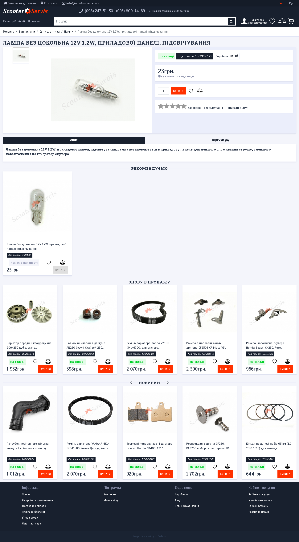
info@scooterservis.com (82, 3)
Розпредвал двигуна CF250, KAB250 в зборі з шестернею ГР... (208, 446)
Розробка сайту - (149, 536)
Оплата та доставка (21, 3)
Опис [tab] (74, 140)
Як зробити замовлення (37, 500)
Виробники (182, 494)
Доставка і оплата (34, 506)
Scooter (25, 11)
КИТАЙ (234, 56)
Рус (291, 3)
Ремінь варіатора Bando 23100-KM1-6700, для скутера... (148, 345)
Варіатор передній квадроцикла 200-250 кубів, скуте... (29, 345)
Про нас (27, 494)
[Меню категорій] (10, 21)
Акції (21, 21)
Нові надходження (187, 506)
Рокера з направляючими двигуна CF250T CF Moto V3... (206, 345)
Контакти (50, 3)
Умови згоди (30, 517)
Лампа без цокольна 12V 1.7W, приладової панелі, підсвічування (36, 246)
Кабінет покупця (259, 494)
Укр (282, 3)
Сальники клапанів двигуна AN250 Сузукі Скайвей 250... (86, 345)
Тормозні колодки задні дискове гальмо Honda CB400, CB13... (149, 446)
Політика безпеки (33, 512)
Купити (178, 91)
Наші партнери (31, 523)
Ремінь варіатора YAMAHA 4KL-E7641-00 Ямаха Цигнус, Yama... (88, 446)
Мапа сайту (111, 500)
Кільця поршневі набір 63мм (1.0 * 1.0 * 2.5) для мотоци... (268, 446)
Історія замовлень (260, 500)
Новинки (34, 21)
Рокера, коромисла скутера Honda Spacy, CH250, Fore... (265, 345)
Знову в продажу (149, 282)
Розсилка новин (258, 512)
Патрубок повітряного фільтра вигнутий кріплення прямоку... (28, 446)
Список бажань (258, 506)
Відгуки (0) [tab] (220, 140)
